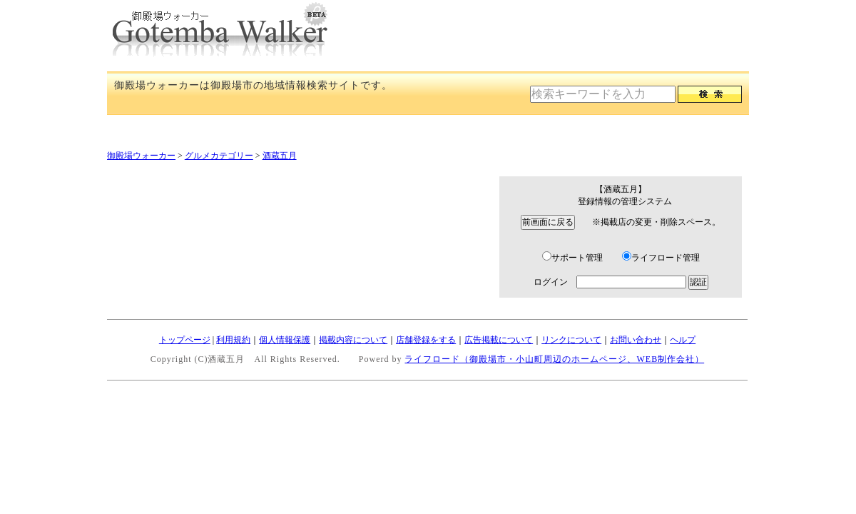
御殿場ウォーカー (141, 156)
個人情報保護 (284, 340)
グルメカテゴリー (219, 156)
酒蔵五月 (280, 156)
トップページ (184, 340)
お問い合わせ (635, 340)
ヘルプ (683, 340)
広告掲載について (498, 340)
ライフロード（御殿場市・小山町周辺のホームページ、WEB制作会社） (554, 359)
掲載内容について (353, 340)
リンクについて (571, 340)
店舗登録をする (426, 340)
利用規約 (233, 340)
